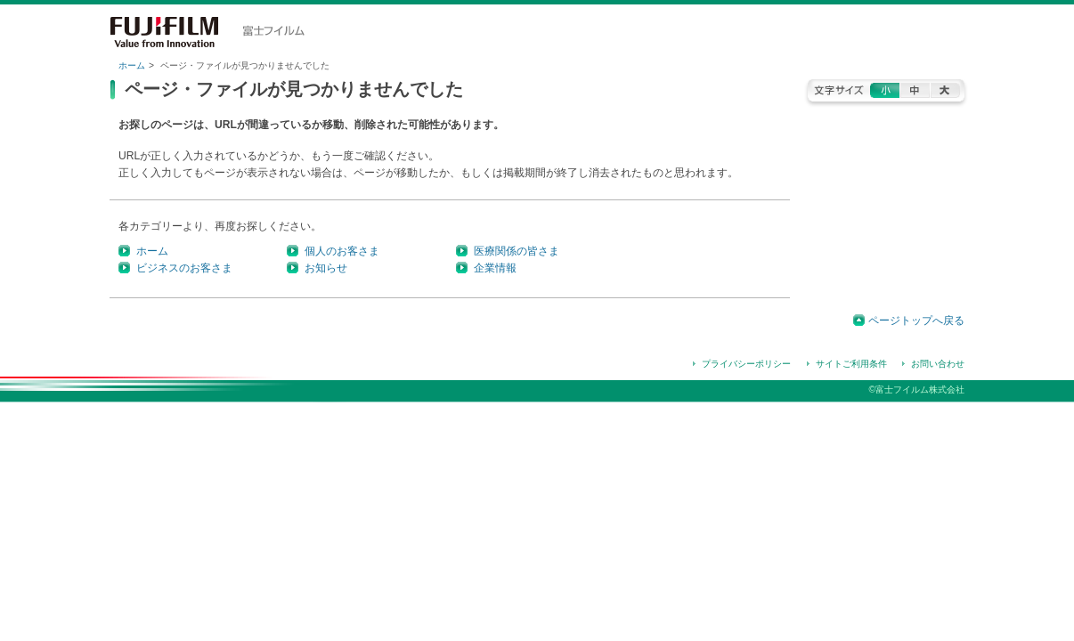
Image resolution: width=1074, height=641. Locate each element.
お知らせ (326, 268)
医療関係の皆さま (516, 251)
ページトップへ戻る (916, 320)
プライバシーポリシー (746, 364)
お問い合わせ (937, 364)
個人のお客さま (342, 251)
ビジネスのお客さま (184, 268)
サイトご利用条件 (851, 364)
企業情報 (495, 268)
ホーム (131, 65)
